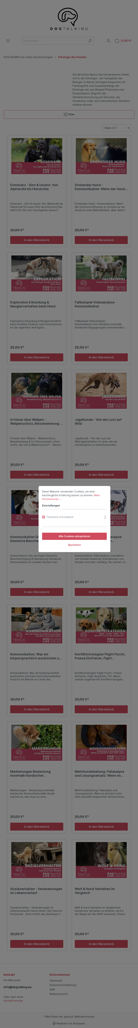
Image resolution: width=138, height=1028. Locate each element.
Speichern (69, 539)
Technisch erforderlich (54, 511)
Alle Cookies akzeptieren (69, 531)
